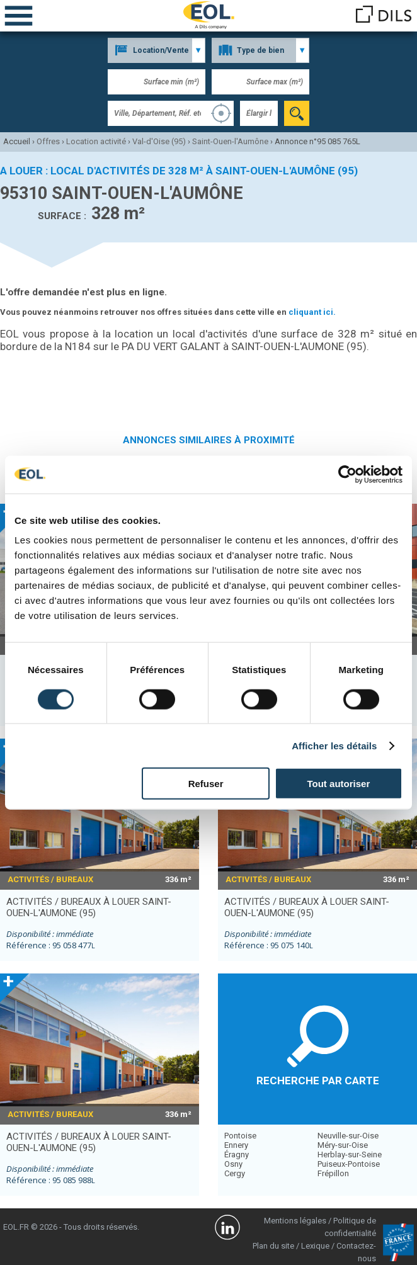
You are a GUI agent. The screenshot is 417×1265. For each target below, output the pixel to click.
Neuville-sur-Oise (348, 1135)
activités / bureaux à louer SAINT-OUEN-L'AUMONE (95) (88, 907)
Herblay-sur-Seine (349, 1154)
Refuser (206, 783)
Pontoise (240, 1135)
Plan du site (273, 1246)
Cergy (234, 1173)
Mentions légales (295, 1220)
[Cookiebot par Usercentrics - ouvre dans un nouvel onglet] (347, 474)
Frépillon (333, 1173)
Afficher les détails (334, 745)
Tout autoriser (338, 783)
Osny (233, 1164)
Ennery (236, 1145)
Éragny (236, 1154)
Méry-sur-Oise (342, 1145)
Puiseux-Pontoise (348, 1164)
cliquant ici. (312, 312)
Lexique (315, 1246)
